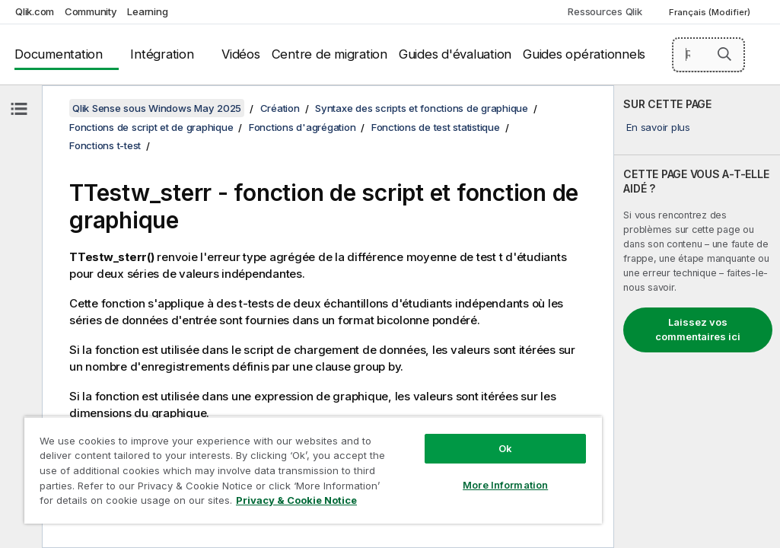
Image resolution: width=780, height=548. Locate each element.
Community (91, 11)
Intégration (161, 54)
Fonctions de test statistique (435, 127)
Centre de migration (329, 54)
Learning (147, 11)
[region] (250, 457)
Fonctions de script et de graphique (151, 127)
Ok (399, 422)
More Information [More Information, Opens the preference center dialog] (399, 458)
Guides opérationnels (584, 54)
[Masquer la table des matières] (19, 108)
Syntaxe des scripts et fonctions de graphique (421, 108)
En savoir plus (658, 127)
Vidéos (240, 54)
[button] (724, 54)
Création (280, 108)
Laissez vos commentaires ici (697, 329)
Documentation (58, 54)
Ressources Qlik (605, 11)
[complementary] (697, 316)
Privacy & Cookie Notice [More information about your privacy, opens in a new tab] (147, 503)
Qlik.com (34, 11)
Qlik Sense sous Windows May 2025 (156, 108)
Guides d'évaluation (455, 54)
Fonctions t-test (105, 145)
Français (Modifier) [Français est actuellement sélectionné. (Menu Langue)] (711, 12)
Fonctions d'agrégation (302, 127)
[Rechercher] (708, 55)
